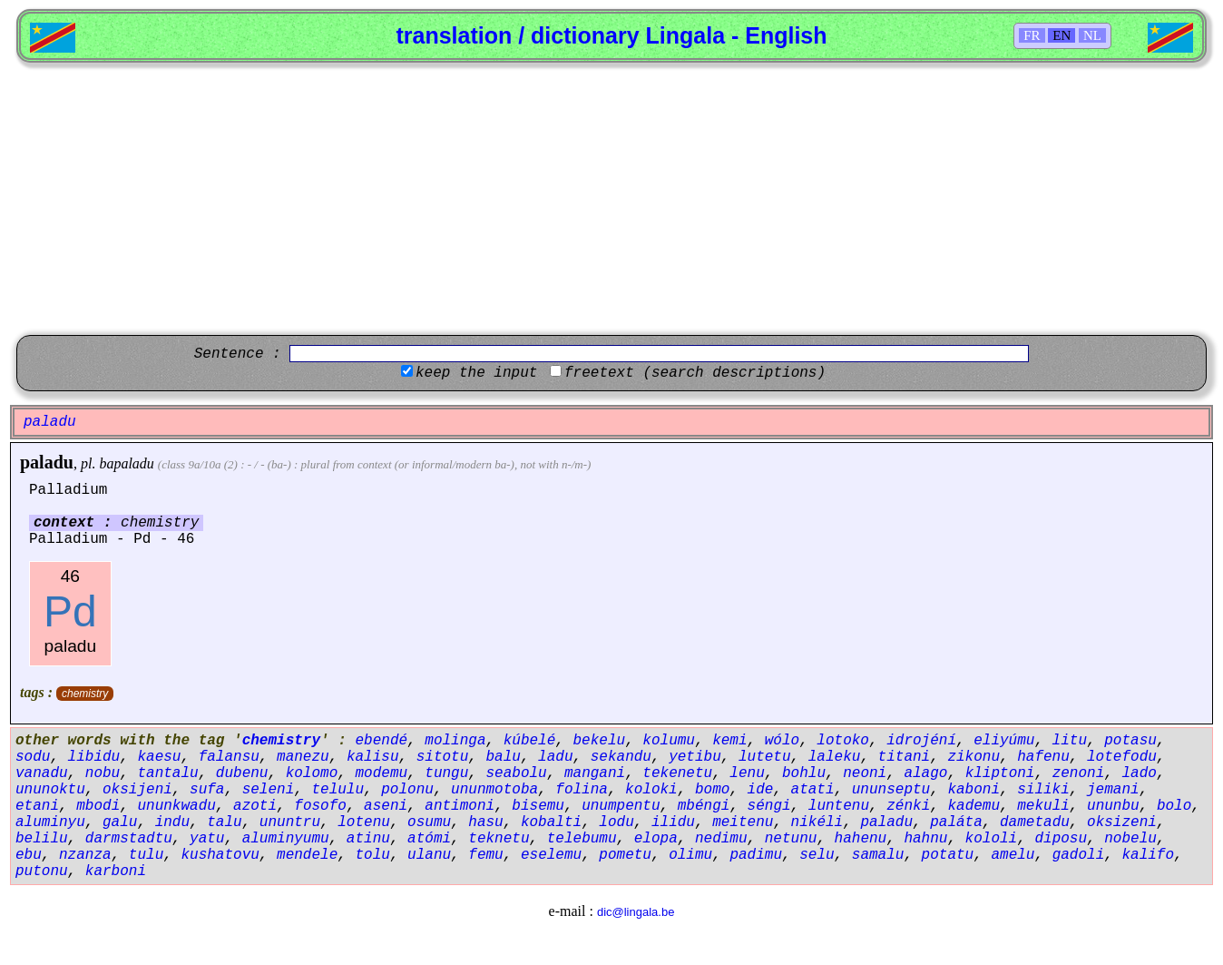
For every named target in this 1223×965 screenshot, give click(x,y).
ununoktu (50, 790)
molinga (455, 741)
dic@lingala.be (635, 912)
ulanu (429, 855)
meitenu (742, 822)
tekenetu (677, 773)
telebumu (582, 839)
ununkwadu (176, 806)
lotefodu (1122, 757)
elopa (656, 839)
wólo (782, 741)
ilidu (673, 822)
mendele (307, 855)
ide (761, 790)
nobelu (1130, 839)
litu (1069, 741)
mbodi (98, 806)
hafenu (1043, 757)
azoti (255, 806)
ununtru (289, 822)
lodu (616, 822)
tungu (446, 773)
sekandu (621, 757)
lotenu (364, 822)
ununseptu (891, 790)
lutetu (765, 757)
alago (925, 773)
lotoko (843, 741)
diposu (1060, 839)
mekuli (1043, 806)
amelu (1012, 855)
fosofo (320, 806)
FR (1031, 35)
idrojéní (921, 741)
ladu (555, 757)
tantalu (167, 773)
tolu (372, 855)
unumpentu (621, 806)
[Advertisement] (611, 199)
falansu (229, 757)
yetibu (695, 757)
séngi (769, 806)
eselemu (551, 855)
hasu (485, 822)
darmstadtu (128, 839)
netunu (791, 839)
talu (224, 822)
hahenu (861, 839)
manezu (303, 757)
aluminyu (50, 822)
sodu (32, 757)
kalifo (1147, 855)
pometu (625, 855)
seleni (268, 790)
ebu (28, 855)
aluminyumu (285, 839)
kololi (991, 839)
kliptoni (1000, 773)
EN (1061, 35)
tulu (146, 855)
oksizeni (1122, 822)
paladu (46, 462)
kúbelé (530, 741)
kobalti (551, 822)
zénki (908, 806)
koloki (651, 790)
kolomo (312, 773)
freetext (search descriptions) (695, 373)
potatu (948, 855)
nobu (102, 773)
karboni (115, 871)
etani (37, 806)
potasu (1130, 741)
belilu (41, 839)
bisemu (538, 806)
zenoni (1078, 773)
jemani (1113, 790)
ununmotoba (494, 790)
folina (581, 790)
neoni (864, 773)
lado (1138, 773)
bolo (1174, 806)
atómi (429, 839)
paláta (956, 822)
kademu (973, 806)
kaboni (973, 790)
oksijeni (137, 790)
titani (904, 757)
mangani (594, 773)
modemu (381, 773)
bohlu (804, 773)
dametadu (1035, 822)
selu (816, 855)
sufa (207, 790)
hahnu (925, 839)
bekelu (599, 741)
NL (1092, 35)
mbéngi (704, 806)
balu (503, 757)
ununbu (1113, 806)
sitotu (442, 757)
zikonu (973, 757)
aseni (385, 806)
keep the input (476, 373)
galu (120, 822)
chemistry (85, 693)
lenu (746, 773)
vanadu (41, 773)
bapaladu (126, 463)
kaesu (159, 757)
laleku (834, 757)
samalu (878, 855)
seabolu (516, 773)
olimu (690, 855)
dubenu (242, 773)
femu (485, 855)
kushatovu (220, 855)
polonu (407, 790)
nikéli (817, 822)
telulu (337, 790)
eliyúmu (1004, 741)
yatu (207, 839)
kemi (729, 741)
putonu (41, 871)
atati (813, 790)
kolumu (668, 741)
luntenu (838, 806)
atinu (368, 839)
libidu (94, 757)
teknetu (498, 839)
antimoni (459, 806)
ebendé (381, 741)
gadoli (1078, 855)
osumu (429, 822)
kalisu (373, 757)
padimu (755, 855)
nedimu (721, 839)
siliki (1043, 790)
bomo (712, 790)
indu (172, 822)
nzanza (85, 855)
